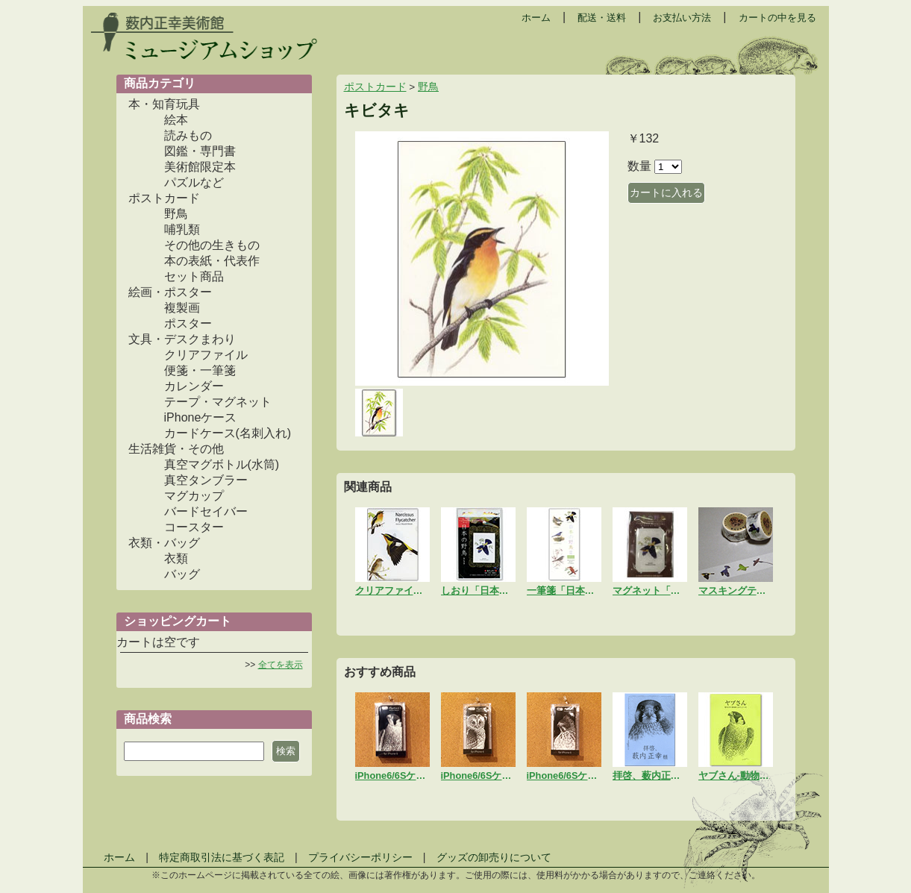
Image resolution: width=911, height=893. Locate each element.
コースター (194, 527)
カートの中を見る (777, 17)
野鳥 (176, 213)
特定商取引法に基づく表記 (221, 857)
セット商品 (194, 276)
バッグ (182, 574)
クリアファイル (206, 354)
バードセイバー (206, 511)
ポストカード (164, 198)
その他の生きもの (212, 245)
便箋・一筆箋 (200, 370)
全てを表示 (280, 664)
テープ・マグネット (218, 401)
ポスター (188, 323)
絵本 (176, 119)
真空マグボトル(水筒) (222, 464)
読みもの (188, 135)
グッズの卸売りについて (493, 857)
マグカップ (194, 495)
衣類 (176, 558)
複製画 (182, 307)
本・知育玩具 (164, 104)
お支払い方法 (682, 17)
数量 (639, 166)
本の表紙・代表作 (212, 260)
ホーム (536, 17)
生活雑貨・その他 (176, 448)
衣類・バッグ (164, 542)
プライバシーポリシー (360, 857)
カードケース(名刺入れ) (228, 433)
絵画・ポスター (170, 292)
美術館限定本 (200, 166)
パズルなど (194, 182)
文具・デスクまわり (182, 339)
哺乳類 (182, 229)
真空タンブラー (206, 480)
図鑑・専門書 (200, 151)
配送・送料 (601, 17)
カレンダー (194, 386)
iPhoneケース (200, 417)
